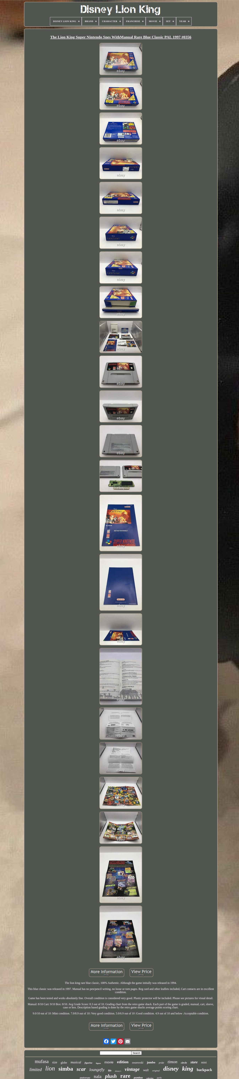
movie (109, 1062)
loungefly (97, 1069)
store (194, 1062)
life (109, 1070)
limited (35, 1069)
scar (81, 1069)
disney (171, 1069)
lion (50, 1068)
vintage (132, 1069)
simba (65, 1069)
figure (98, 1063)
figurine (88, 1062)
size (54, 1062)
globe (64, 1062)
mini (204, 1062)
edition (122, 1062)
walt (146, 1070)
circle (184, 1062)
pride (161, 1062)
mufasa (42, 1061)
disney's (118, 1071)
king (187, 1068)
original (156, 1070)
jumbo (151, 1062)
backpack (204, 1070)
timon (172, 1061)
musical (76, 1062)
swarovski (137, 1062)
